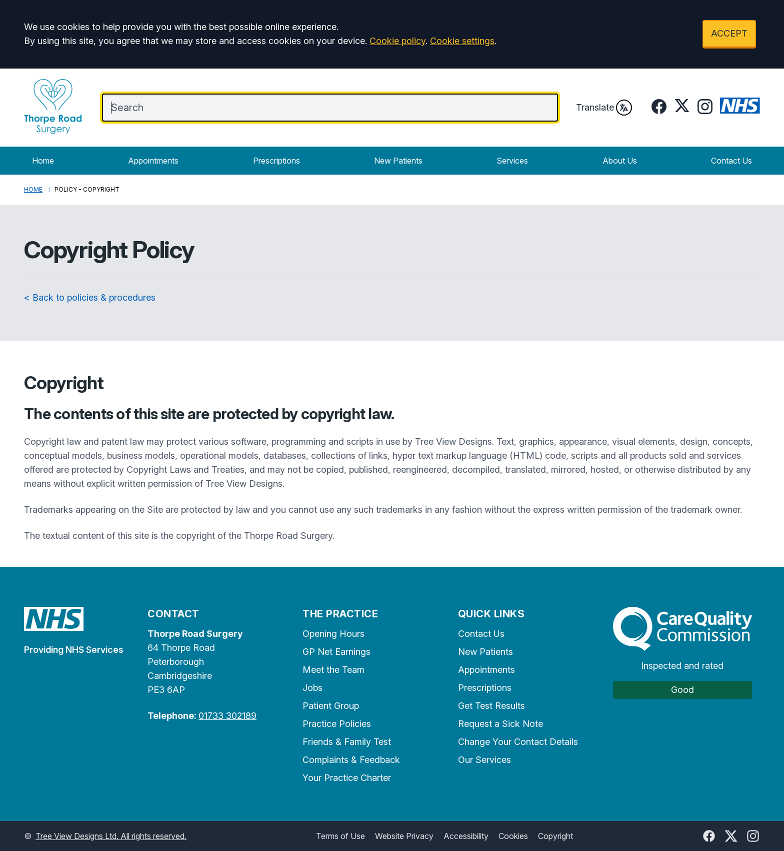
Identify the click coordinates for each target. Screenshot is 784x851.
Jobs (312, 687)
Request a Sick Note (500, 723)
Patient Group (330, 705)
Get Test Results (491, 705)
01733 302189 (227, 715)
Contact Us (731, 161)
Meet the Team (333, 669)
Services (512, 161)
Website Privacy (404, 836)
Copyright (555, 836)
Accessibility (466, 836)
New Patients (398, 161)
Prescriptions (276, 161)
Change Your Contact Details (518, 741)
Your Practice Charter (346, 777)
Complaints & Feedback (351, 759)
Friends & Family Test (346, 741)
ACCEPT (729, 33)
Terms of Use (340, 836)
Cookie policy (398, 41)
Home (43, 161)
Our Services (484, 759)
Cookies (513, 836)
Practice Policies (336, 723)
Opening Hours (333, 633)
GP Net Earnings (336, 651)
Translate (604, 108)
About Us (619, 161)
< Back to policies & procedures (90, 297)
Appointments (153, 161)
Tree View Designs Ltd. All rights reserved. (111, 836)
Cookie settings (462, 41)
